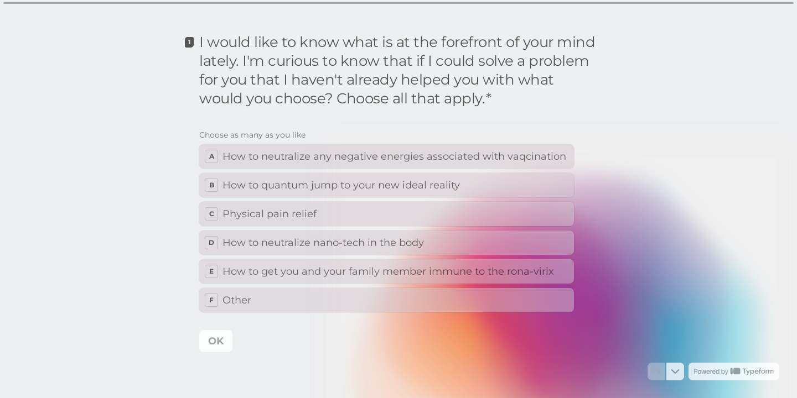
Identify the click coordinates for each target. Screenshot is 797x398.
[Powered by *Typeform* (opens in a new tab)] (734, 371)
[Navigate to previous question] (656, 371)
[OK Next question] (215, 341)
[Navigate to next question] (675, 371)
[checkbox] (386, 156)
